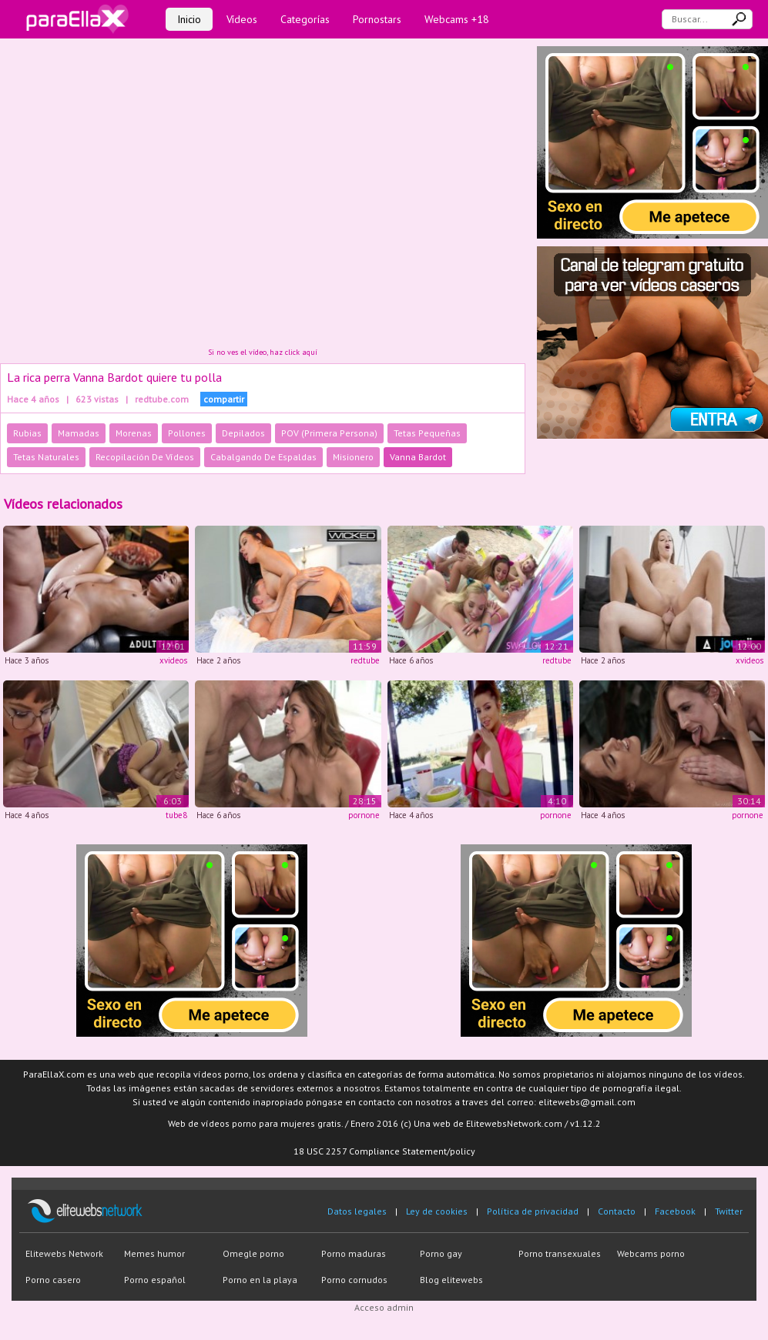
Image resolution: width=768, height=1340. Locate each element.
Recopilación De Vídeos (145, 457)
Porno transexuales (559, 1253)
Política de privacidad (533, 1211)
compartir (223, 399)
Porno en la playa (260, 1279)
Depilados (243, 433)
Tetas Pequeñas (427, 433)
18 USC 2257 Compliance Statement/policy (384, 1151)
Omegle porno (253, 1253)
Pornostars (377, 19)
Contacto (617, 1211)
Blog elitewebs (451, 1279)
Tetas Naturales (46, 457)
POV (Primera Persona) (329, 433)
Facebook (675, 1211)
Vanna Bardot (418, 457)
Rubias (27, 433)
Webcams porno (651, 1253)
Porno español (155, 1279)
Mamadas (78, 433)
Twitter (729, 1211)
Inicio (189, 19)
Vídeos (241, 19)
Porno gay (441, 1253)
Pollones (187, 433)
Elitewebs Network (64, 1253)
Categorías (305, 19)
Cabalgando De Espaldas (263, 457)
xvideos (173, 660)
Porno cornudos (354, 1279)
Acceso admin (384, 1307)
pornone (364, 815)
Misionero (353, 457)
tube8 (176, 815)
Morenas (134, 433)
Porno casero (53, 1279)
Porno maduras (353, 1253)
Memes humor (154, 1253)
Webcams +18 (456, 19)
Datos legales (357, 1211)
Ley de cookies (437, 1211)
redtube (365, 660)
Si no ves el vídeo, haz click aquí (262, 352)
